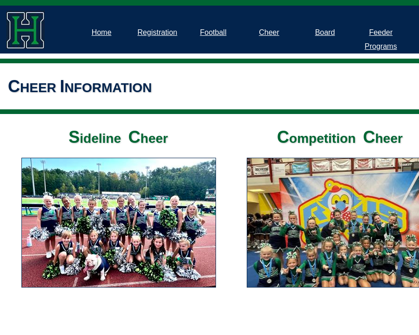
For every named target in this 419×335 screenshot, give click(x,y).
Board (325, 32)
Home (102, 32)
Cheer (269, 32)
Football (213, 32)
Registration (157, 32)
